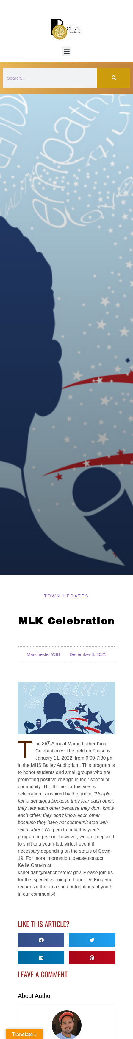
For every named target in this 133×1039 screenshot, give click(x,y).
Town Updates (66, 596)
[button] (66, 51)
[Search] (113, 78)
